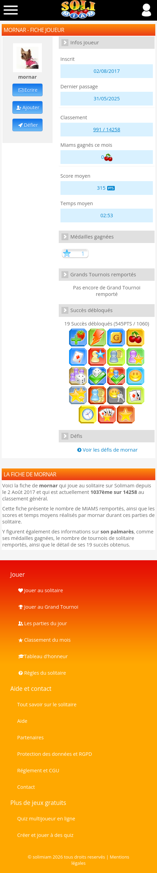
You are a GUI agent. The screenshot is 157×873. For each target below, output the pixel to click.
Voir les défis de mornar (107, 449)
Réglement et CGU (38, 770)
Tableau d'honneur (42, 656)
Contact (26, 787)
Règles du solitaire (41, 673)
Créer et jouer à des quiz (45, 835)
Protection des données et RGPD (54, 754)
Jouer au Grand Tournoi (47, 607)
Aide (22, 721)
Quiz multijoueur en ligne (46, 818)
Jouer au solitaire (40, 590)
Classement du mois (44, 640)
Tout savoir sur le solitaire (46, 704)
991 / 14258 (106, 129)
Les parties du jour (42, 623)
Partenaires (30, 737)
